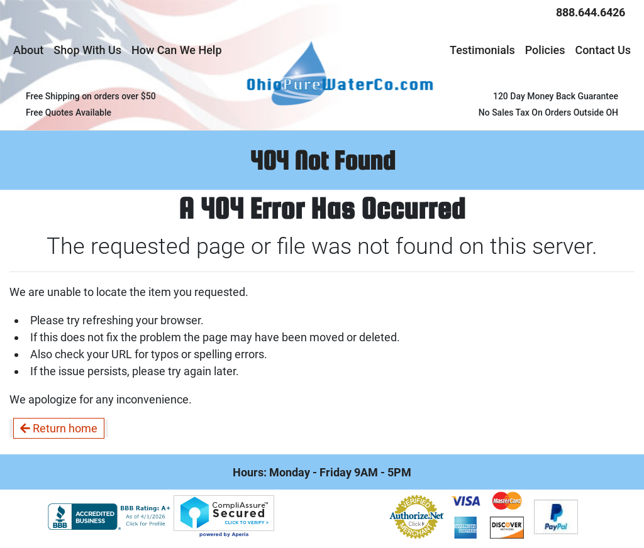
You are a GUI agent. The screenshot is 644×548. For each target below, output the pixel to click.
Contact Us (603, 50)
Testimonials (482, 50)
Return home (58, 428)
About (28, 50)
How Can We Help (176, 50)
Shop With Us (87, 50)
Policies (545, 50)
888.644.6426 (590, 12)
